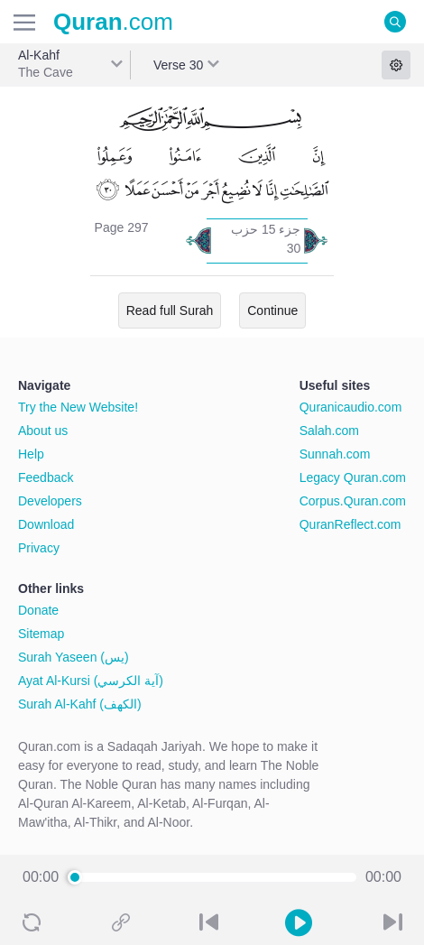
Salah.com (329, 430)
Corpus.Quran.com (353, 501)
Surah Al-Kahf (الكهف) (80, 704)
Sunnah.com (335, 454)
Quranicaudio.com (351, 407)
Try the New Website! (78, 407)
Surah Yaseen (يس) (73, 657)
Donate (38, 610)
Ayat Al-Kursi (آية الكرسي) (90, 680)
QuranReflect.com (350, 524)
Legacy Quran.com (353, 477)
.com (113, 21)
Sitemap (41, 633)
